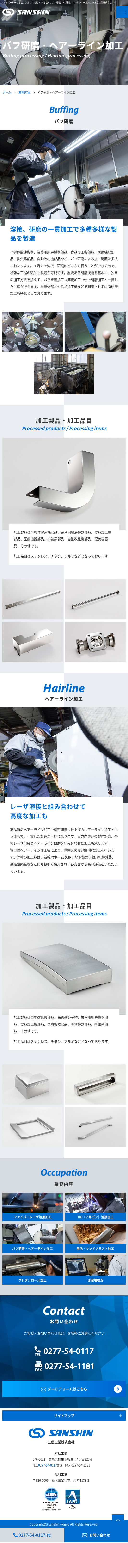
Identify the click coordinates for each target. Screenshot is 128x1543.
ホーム (6, 92)
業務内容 (24, 92)
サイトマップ (64, 1416)
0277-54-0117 (47, 1466)
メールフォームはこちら (64, 1389)
